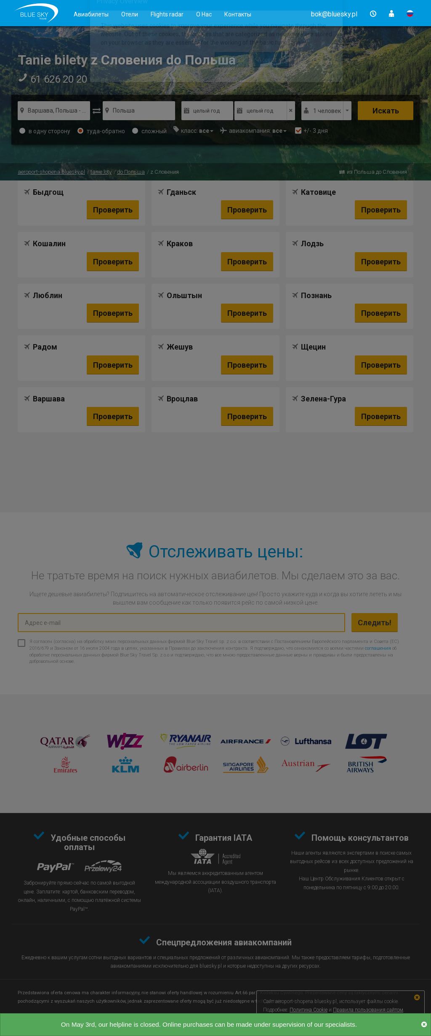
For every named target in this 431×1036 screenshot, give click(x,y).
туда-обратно (101, 131)
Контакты (237, 14)
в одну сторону (44, 131)
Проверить (113, 209)
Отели (129, 14)
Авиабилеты (91, 14)
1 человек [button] (327, 111)
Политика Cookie (308, 1010)
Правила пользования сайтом (368, 1010)
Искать (385, 110)
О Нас (204, 14)
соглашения (378, 648)
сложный (149, 131)
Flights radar (167, 14)
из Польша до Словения (377, 172)
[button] (334, 14)
